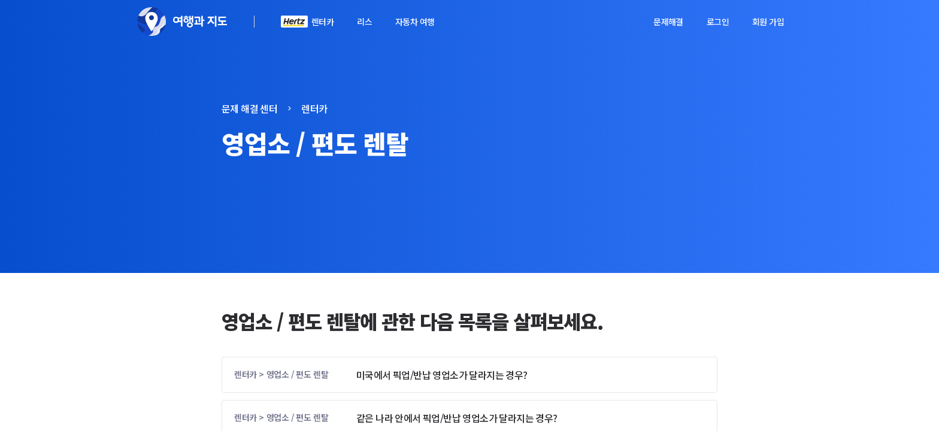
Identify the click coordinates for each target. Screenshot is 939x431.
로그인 (718, 22)
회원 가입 (768, 22)
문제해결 (668, 22)
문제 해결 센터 (249, 108)
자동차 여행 (414, 22)
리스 (364, 22)
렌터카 (322, 22)
